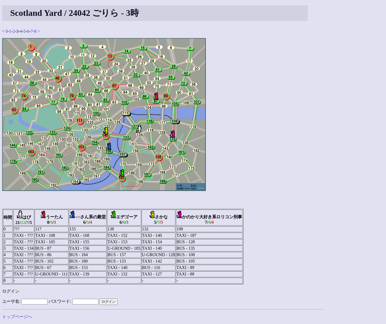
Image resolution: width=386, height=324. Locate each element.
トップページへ (17, 316)
